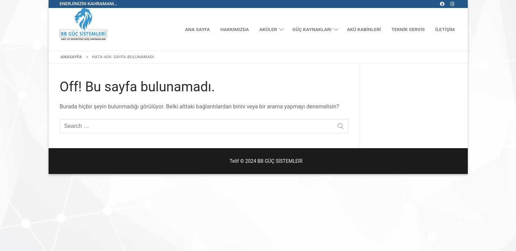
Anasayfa (71, 56)
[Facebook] (442, 4)
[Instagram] (452, 4)
